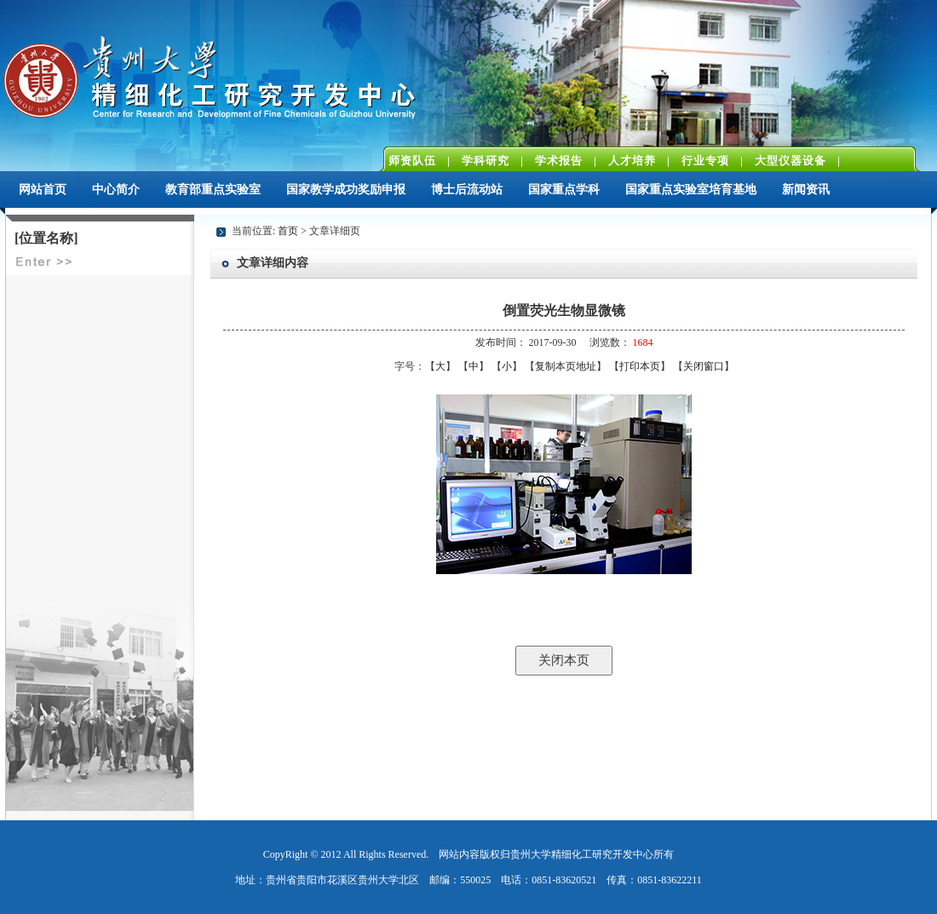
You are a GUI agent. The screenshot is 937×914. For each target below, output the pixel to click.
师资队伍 (412, 160)
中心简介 (116, 189)
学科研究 (485, 160)
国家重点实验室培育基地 (690, 189)
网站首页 (42, 189)
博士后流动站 (467, 189)
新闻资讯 (806, 189)
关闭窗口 (703, 366)
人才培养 (632, 160)
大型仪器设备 (790, 160)
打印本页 (639, 366)
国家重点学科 (564, 189)
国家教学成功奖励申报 (345, 189)
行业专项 (705, 160)
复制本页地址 (565, 366)
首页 (288, 231)
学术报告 (559, 160)
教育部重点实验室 (213, 189)
